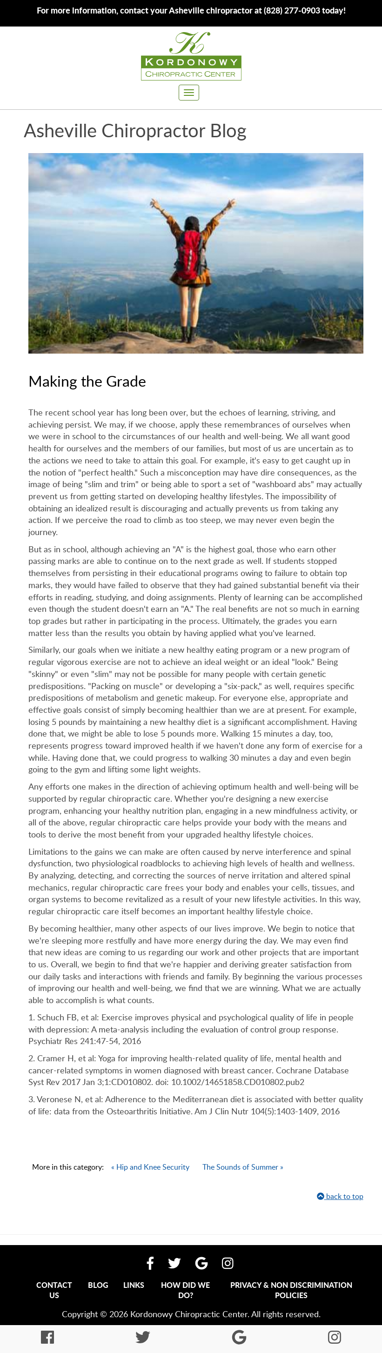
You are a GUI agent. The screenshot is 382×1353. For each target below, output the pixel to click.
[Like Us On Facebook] (150, 1263)
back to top (340, 1196)
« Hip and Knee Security (150, 1167)
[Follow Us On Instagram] (228, 1263)
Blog (98, 1284)
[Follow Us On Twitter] (174, 1263)
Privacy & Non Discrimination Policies (291, 1289)
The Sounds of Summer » (242, 1167)
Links (133, 1284)
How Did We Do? (185, 1289)
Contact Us (54, 1289)
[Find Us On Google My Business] (201, 1263)
